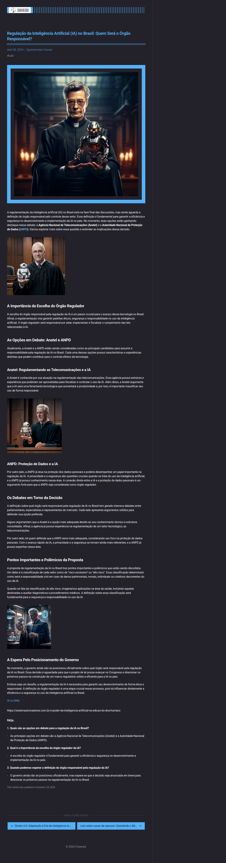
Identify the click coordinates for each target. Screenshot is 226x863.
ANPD (23, 229)
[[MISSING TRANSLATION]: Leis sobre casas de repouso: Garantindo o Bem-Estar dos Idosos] (111, 826)
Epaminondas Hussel (39, 49)
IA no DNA (13, 700)
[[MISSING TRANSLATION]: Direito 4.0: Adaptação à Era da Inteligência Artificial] (41, 826)
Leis (11, 55)
